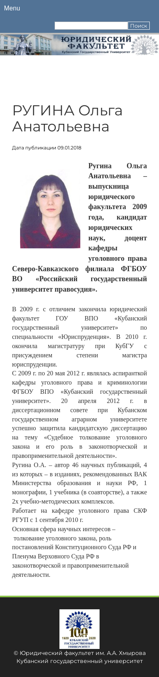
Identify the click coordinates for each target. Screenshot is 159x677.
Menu (12, 8)
